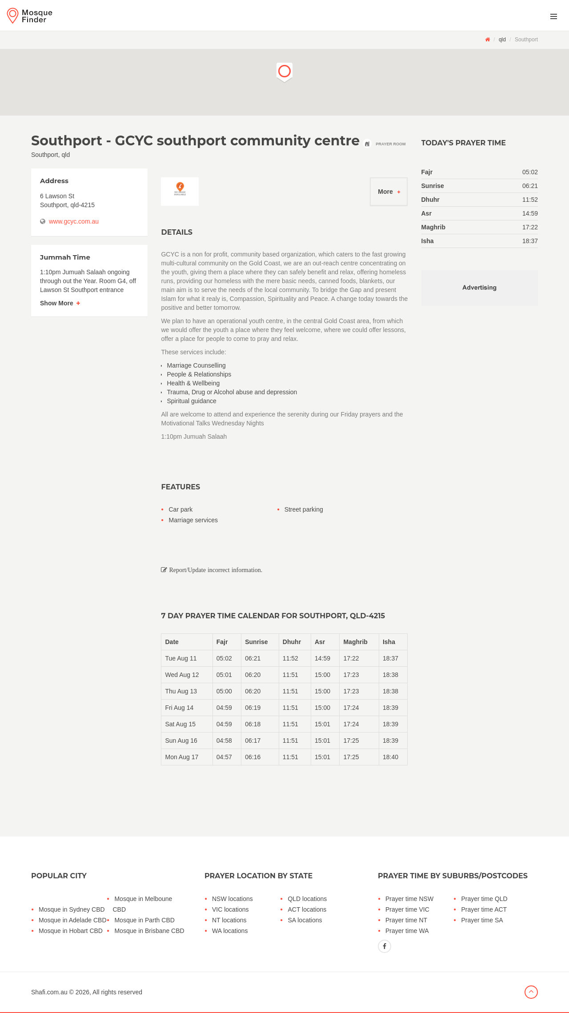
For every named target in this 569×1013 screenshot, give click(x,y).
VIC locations (230, 909)
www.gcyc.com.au (74, 221)
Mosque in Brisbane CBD (149, 930)
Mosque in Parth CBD (144, 920)
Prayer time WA (407, 930)
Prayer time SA (482, 920)
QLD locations (307, 898)
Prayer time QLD (484, 898)
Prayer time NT (406, 920)
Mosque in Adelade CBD (73, 920)
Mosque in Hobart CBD (71, 930)
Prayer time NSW (409, 898)
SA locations (305, 920)
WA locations (230, 930)
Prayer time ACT (484, 909)
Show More (56, 303)
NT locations (229, 920)
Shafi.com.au (49, 992)
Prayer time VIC (407, 909)
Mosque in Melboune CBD (142, 904)
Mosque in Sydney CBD (72, 909)
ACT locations (307, 909)
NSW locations (232, 898)
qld (502, 39)
